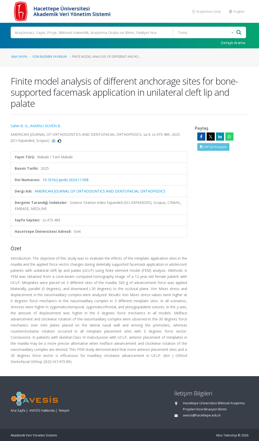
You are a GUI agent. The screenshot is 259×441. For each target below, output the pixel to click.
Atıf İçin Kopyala (213, 147)
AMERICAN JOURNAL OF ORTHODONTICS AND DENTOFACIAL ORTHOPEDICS (100, 191)
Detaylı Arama (233, 42)
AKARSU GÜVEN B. (45, 125)
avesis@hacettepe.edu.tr (202, 415)
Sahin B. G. (19, 125)
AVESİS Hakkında (42, 410)
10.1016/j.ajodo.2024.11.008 (65, 179)
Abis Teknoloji (226, 435)
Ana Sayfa (19, 56)
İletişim (64, 410)
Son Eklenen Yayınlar (49, 56)
